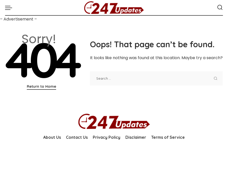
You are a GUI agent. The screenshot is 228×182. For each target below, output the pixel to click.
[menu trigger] (10, 7)
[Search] (220, 7)
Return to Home (41, 86)
